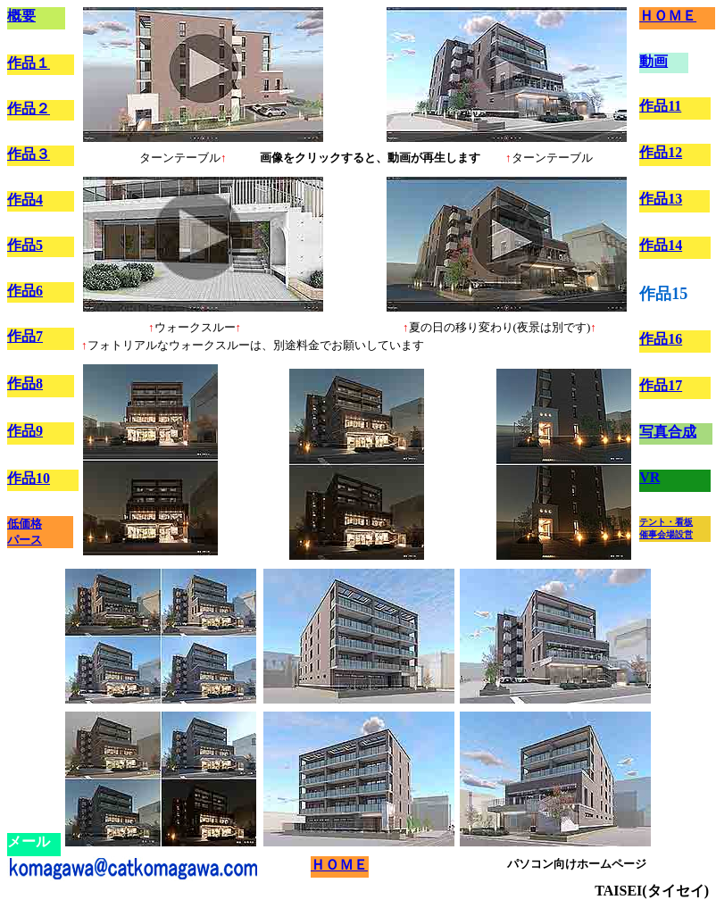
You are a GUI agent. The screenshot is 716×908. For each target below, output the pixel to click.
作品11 (660, 105)
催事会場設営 (666, 534)
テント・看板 (666, 522)
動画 (653, 61)
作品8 (25, 383)
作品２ (28, 108)
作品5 (25, 245)
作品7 (25, 336)
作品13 (660, 198)
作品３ (28, 154)
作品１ (28, 63)
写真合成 (667, 431)
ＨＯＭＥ (667, 15)
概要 (21, 15)
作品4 (25, 199)
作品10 (28, 478)
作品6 (25, 290)
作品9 (25, 430)
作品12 (660, 152)
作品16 (660, 338)
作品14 (660, 245)
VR (649, 477)
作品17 (660, 385)
